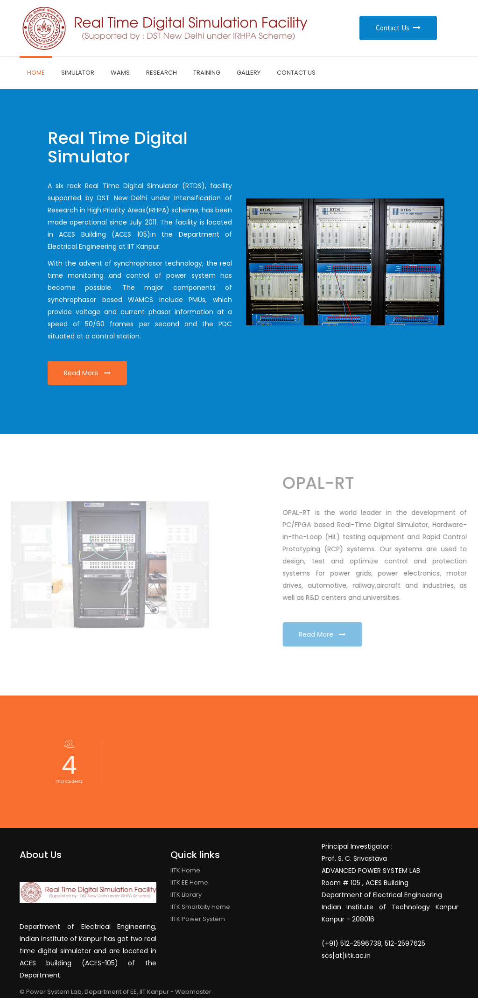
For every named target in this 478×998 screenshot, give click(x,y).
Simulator (77, 72)
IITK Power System (197, 918)
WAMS (120, 72)
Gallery (248, 72)
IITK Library (186, 894)
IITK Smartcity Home (200, 906)
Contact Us (398, 27)
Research (161, 72)
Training (206, 72)
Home (36, 72)
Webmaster (193, 991)
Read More (87, 373)
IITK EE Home (189, 882)
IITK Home (185, 870)
